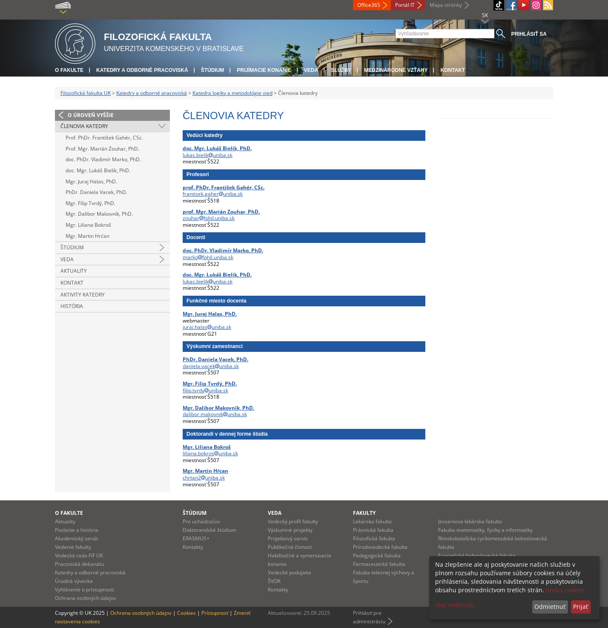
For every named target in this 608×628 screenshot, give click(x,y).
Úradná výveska (74, 581)
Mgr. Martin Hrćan (87, 236)
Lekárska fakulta (372, 521)
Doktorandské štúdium (209, 530)
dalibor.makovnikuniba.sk (215, 414)
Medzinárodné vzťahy (395, 70)
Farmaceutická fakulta (379, 564)
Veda (311, 70)
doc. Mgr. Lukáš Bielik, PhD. (98, 170)
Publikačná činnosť (290, 547)
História (71, 306)
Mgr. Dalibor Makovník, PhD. (99, 213)
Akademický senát (76, 538)
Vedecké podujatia (289, 572)
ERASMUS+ (196, 538)
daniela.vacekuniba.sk (211, 366)
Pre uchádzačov (201, 521)
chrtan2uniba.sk (204, 477)
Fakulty (364, 513)
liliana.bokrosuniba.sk (210, 453)
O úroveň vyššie (91, 115)
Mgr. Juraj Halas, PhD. (91, 181)
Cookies (186, 613)
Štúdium (212, 70)
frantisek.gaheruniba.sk (213, 193)
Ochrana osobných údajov (85, 598)
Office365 (368, 5)
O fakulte (69, 70)
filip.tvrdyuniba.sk (205, 390)
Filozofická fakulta (374, 538)
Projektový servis (288, 538)
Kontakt (452, 70)
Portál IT (405, 5)
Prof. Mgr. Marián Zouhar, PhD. (102, 148)
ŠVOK (274, 581)
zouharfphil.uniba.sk (209, 218)
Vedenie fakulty (73, 547)
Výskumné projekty (290, 530)
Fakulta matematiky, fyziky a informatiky (485, 530)
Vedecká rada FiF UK (79, 555)
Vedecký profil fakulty (293, 521)
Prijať (580, 606)
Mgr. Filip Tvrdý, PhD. (90, 203)
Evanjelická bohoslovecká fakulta (477, 555)
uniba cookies (565, 590)
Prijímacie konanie (264, 70)
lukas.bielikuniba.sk (207, 155)
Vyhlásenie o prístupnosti (84, 589)
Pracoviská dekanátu (79, 564)
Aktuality (73, 270)
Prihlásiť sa (529, 34)
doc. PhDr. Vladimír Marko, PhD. (103, 159)
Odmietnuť (549, 606)
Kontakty (193, 547)
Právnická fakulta (373, 530)
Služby (341, 70)
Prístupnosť (214, 613)
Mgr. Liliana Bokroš (88, 224)
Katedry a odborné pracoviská (142, 70)
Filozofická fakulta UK (85, 93)
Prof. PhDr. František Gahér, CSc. (104, 137)
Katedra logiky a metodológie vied (232, 93)
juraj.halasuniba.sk (207, 327)
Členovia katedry (84, 126)
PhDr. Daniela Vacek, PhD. (96, 192)
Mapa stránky (446, 5)
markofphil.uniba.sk (208, 257)
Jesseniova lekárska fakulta (470, 521)
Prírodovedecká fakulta (380, 547)
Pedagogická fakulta (377, 555)
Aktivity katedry (82, 294)
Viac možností (454, 605)
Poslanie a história (76, 530)
